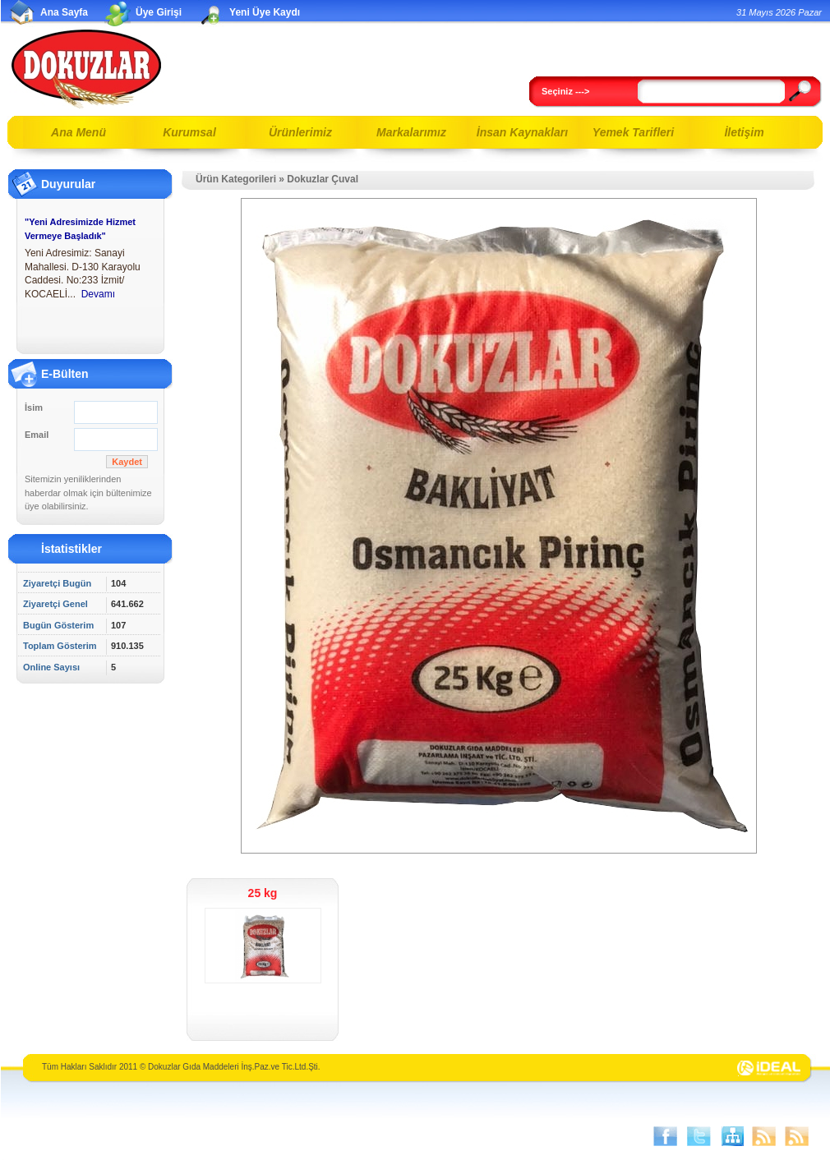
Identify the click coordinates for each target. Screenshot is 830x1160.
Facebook (665, 1136)
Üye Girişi (159, 12)
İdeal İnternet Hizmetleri (769, 1068)
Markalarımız (411, 132)
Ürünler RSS (797, 1136)
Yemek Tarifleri (633, 132)
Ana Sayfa (64, 12)
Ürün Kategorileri (236, 179)
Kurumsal (189, 132)
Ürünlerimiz (300, 132)
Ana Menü (78, 132)
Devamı (98, 294)
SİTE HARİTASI (731, 1136)
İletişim (743, 132)
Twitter (698, 1136)
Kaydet (127, 462)
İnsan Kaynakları (522, 132)
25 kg (263, 893)
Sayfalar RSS (764, 1136)
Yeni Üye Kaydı (264, 12)
